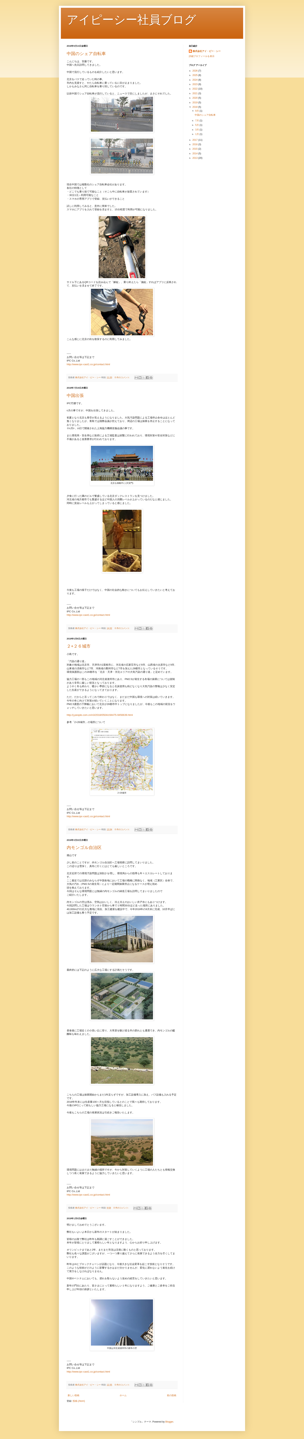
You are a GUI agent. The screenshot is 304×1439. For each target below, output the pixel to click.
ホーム (123, 1395)
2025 (195, 75)
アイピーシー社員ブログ (131, 19)
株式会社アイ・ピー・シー (207, 51)
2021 (195, 93)
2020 (195, 98)
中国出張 (75, 395)
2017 (195, 140)
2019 (195, 102)
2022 (195, 88)
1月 (197, 134)
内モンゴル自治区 (84, 847)
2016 (195, 144)
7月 (197, 120)
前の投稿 (171, 1395)
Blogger (169, 1421)
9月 (197, 111)
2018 (195, 107)
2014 (195, 153)
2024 (195, 80)
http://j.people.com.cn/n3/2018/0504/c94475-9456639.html (100, 714)
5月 (197, 125)
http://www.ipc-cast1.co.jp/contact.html (88, 364)
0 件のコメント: (122, 377)
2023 (195, 84)
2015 (195, 149)
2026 (195, 70)
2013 (195, 158)
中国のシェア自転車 (86, 53)
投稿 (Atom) (79, 1401)
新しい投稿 (73, 1395)
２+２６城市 (79, 646)
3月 (197, 129)
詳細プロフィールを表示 (201, 56)
